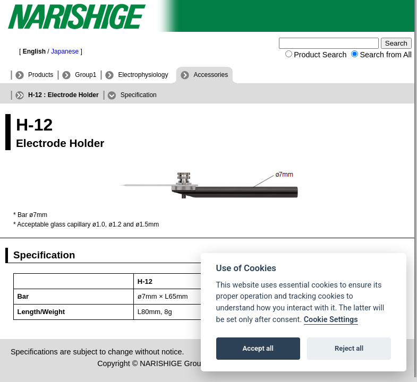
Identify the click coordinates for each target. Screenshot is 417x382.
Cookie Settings (331, 319)
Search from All (386, 54)
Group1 (85, 75)
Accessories (210, 75)
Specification (139, 95)
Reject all (349, 348)
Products (40, 75)
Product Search (320, 54)
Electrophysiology (143, 75)
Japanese (65, 51)
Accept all (258, 348)
